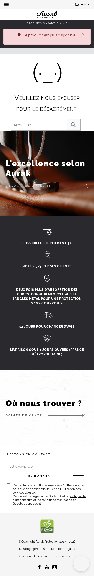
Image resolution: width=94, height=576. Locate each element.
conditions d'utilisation (56, 500)
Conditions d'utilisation (33, 556)
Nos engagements (32, 549)
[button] (6, 4)
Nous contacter (65, 556)
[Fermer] (83, 35)
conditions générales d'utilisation (54, 485)
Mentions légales (63, 549)
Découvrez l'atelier (29, 185)
